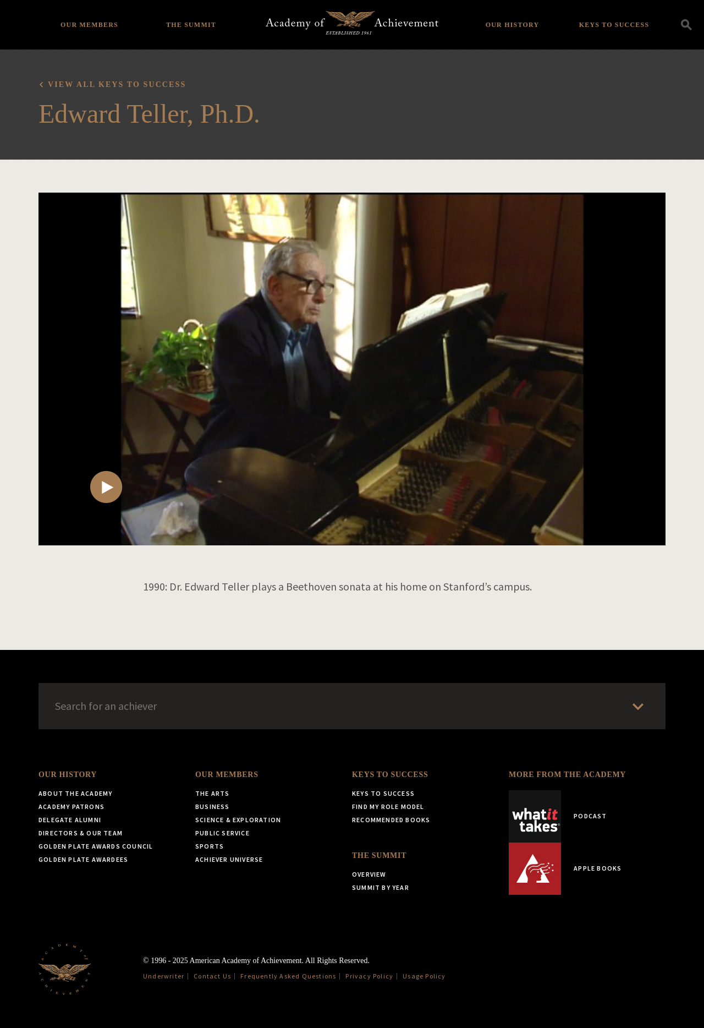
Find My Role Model (388, 806)
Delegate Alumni (69, 820)
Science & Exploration (238, 820)
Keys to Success (614, 25)
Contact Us (212, 976)
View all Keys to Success (117, 84)
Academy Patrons (71, 806)
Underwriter (163, 976)
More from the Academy (567, 774)
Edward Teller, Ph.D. (149, 113)
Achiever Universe (229, 859)
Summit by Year (380, 887)
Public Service (222, 833)
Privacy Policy (369, 976)
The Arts (212, 793)
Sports (209, 846)
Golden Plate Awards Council (95, 846)
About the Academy (75, 793)
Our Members (89, 25)
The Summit (191, 25)
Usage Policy (424, 976)
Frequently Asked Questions (288, 976)
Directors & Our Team (80, 833)
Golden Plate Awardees (83, 859)
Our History (513, 25)
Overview (369, 874)
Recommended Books (391, 820)
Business (212, 806)
